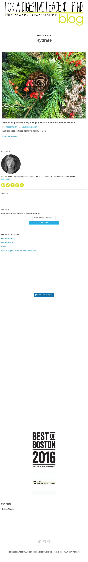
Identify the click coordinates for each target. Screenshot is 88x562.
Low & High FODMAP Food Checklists (18, 251)
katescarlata (11, 127)
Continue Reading (9, 136)
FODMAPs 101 (7, 243)
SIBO (3, 247)
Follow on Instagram (45, 295)
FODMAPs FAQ (8, 239)
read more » (6, 179)
